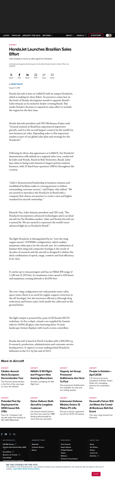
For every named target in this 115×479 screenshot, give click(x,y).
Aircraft (13, 45)
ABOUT (69, 35)
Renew (34, 450)
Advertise (94, 456)
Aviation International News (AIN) (14, 448)
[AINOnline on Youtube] (6, 434)
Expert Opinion (66, 447)
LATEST (6, 34)
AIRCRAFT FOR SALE (31, 35)
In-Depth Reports (67, 450)
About (92, 444)
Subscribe (95, 35)
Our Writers (94, 447)
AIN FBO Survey (10, 444)
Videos (63, 453)
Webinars (64, 456)
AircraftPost (8, 452)
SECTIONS (50, 35)
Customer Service (38, 447)
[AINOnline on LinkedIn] (14, 434)
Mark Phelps (17, 84)
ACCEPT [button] (96, 474)
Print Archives (66, 444)
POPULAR (16, 34)
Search (80, 35)
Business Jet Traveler (12, 455)
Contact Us (94, 453)
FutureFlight (7, 458)
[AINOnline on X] (10, 434)
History (92, 450)
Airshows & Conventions (70, 459)
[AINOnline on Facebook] (1, 434)
